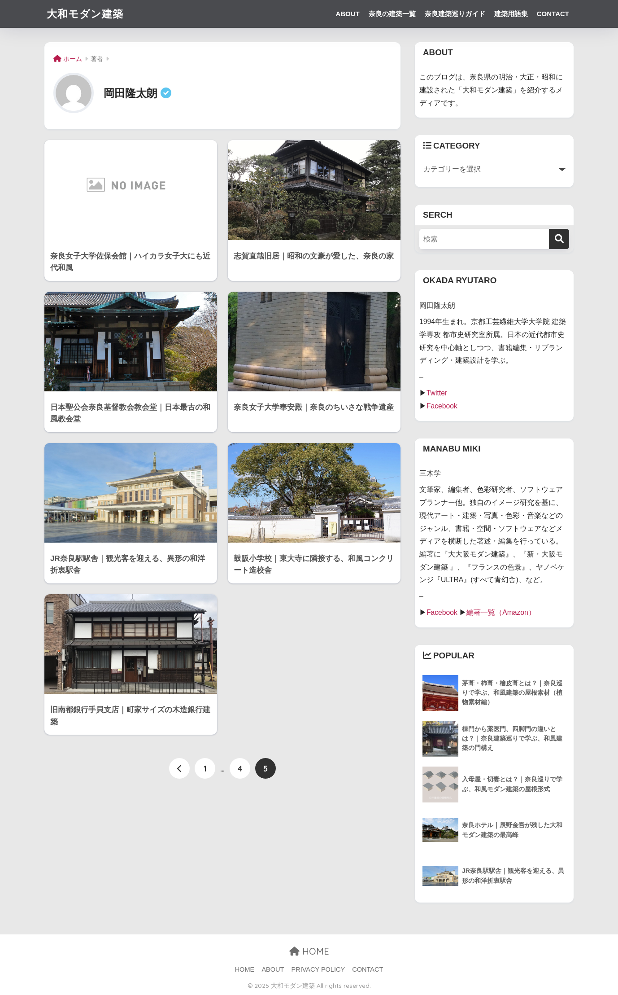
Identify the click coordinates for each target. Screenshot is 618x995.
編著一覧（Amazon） (500, 612)
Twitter (437, 393)
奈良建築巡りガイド (455, 14)
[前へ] (179, 768)
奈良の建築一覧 (392, 14)
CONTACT (553, 14)
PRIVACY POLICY (318, 969)
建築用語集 (511, 14)
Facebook (442, 406)
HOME (309, 951)
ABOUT (347, 14)
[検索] (559, 239)
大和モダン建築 (85, 13)
